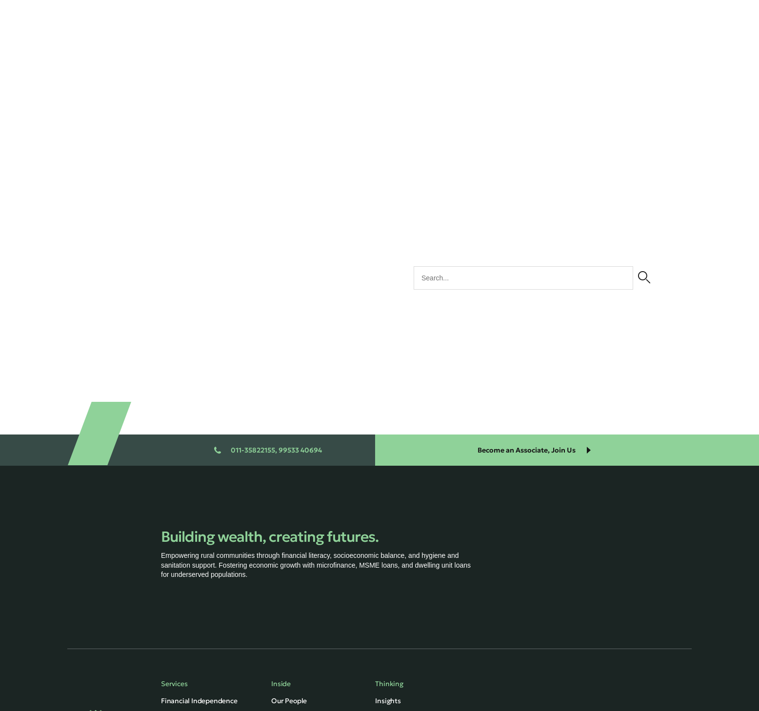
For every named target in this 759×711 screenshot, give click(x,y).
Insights (387, 700)
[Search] (644, 278)
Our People (289, 700)
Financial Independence (199, 700)
